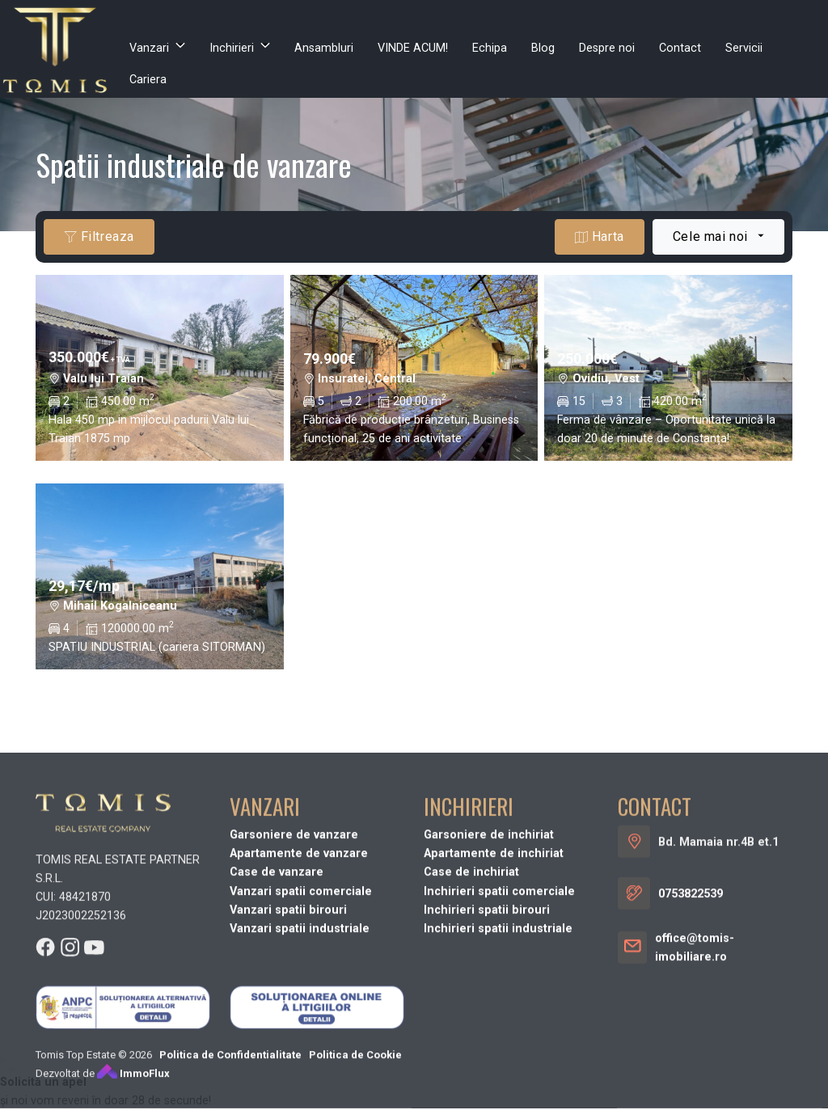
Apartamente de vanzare (299, 961)
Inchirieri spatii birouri (487, 1017)
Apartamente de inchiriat (494, 961)
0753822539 (690, 1001)
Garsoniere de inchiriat (489, 942)
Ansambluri (323, 48)
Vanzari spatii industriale (300, 1036)
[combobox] (718, 237)
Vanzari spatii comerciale (301, 999)
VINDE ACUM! (413, 48)
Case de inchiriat (471, 979)
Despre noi (607, 48)
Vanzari (149, 48)
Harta (599, 236)
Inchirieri (231, 48)
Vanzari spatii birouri (288, 1017)
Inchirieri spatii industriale (498, 1036)
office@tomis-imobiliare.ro (694, 1055)
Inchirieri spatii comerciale (499, 999)
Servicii (744, 48)
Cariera (148, 80)
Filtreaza (99, 236)
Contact (680, 48)
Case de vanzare (276, 979)
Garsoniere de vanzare (294, 942)
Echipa (489, 48)
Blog (543, 48)
